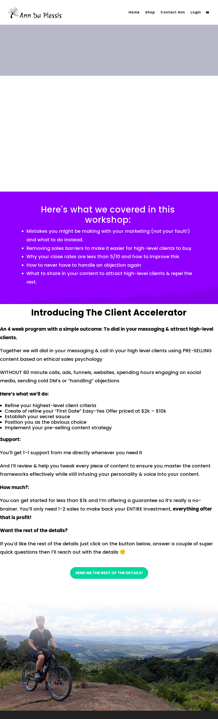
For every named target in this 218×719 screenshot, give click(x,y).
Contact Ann (173, 13)
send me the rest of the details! (109, 572)
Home (134, 13)
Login (196, 13)
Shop (150, 13)
